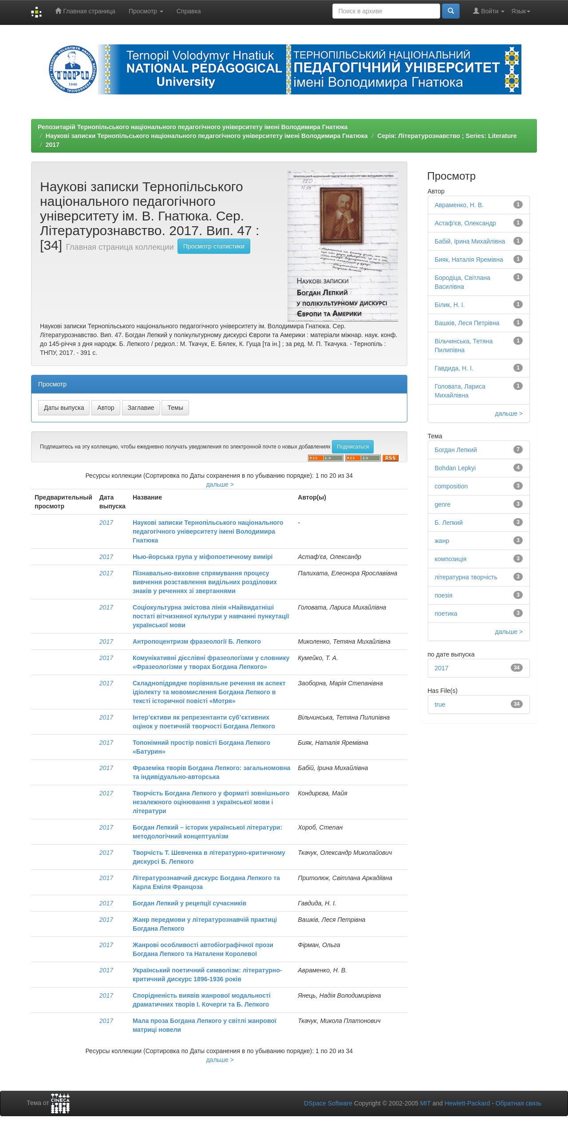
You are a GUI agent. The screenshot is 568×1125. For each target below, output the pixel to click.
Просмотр (146, 11)
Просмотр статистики (214, 246)
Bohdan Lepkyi (455, 468)
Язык (520, 11)
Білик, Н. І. (450, 304)
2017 (52, 144)
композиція (451, 558)
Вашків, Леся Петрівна (467, 322)
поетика (446, 613)
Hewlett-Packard (467, 1103)
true (440, 704)
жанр (442, 540)
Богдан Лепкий (456, 449)
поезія (444, 595)
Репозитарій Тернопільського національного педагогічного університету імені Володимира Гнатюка (192, 126)
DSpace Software (328, 1103)
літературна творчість (466, 577)
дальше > (220, 484)
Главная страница (85, 11)
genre (443, 504)
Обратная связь (518, 1103)
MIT (425, 1103)
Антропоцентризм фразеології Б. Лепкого (197, 641)
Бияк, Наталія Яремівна (469, 259)
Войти (489, 11)
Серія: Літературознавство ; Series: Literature (447, 135)
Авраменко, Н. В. (459, 204)
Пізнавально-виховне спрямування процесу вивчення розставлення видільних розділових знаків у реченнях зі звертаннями (205, 582)
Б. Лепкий (449, 522)
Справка (189, 11)
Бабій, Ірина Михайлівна (470, 241)
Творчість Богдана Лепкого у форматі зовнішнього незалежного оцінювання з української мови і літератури (211, 802)
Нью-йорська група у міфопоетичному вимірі (203, 556)
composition (451, 486)
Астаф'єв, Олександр (465, 223)
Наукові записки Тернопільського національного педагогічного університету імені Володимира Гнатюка (207, 135)
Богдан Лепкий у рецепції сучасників (189, 903)
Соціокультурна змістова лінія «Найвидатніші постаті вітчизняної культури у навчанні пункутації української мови (211, 616)
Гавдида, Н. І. (454, 368)
